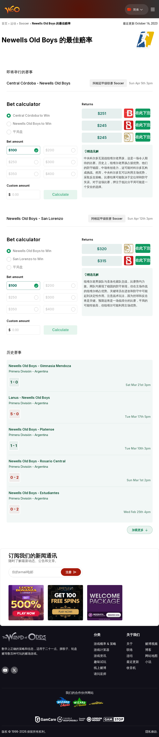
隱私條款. (151, 731)
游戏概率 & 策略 (105, 644)
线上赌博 (100, 668)
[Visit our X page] (14, 670)
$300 (50, 162)
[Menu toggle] (152, 9)
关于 (129, 644)
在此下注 (142, 113)
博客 (148, 650)
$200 (50, 150)
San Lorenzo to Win (28, 259)
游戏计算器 (101, 650)
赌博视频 (151, 644)
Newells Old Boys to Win (32, 123)
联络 (129, 650)
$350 (12, 174)
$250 (12, 162)
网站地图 (151, 656)
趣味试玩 (100, 662)
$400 (50, 174)
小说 (148, 662)
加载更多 (140, 530)
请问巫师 (100, 674)
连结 (129, 656)
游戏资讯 (100, 656)
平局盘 (18, 132)
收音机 (131, 668)
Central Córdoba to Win (31, 115)
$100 (12, 150)
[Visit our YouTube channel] (5, 670)
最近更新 (132, 662)
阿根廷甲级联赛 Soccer (108, 83)
